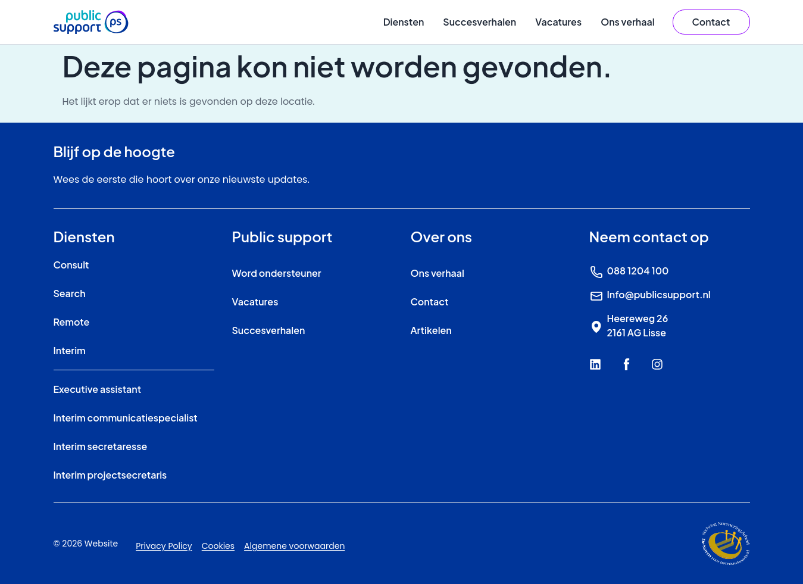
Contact (430, 301)
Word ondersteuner (276, 273)
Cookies (218, 546)
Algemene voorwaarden (294, 546)
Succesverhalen (479, 21)
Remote (72, 322)
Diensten (403, 21)
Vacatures (558, 21)
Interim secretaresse (101, 446)
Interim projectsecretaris (110, 475)
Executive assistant (98, 389)
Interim (70, 350)
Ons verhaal (627, 21)
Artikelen (431, 330)
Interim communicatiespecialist (126, 417)
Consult (71, 264)
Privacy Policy (164, 546)
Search (70, 293)
